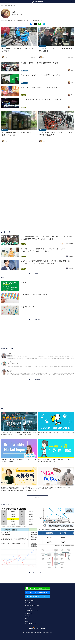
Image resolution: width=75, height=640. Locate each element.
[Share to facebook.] (31, 24)
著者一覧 (10, 5)
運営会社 (27, 603)
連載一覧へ (37, 497)
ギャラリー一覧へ (37, 572)
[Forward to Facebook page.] (37, 592)
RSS (26, 618)
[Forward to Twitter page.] (37, 596)
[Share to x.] (35, 24)
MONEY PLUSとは (30, 600)
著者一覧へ (37, 379)
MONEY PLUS (4, 5)
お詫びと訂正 (28, 621)
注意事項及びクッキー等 (31, 611)
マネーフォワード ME (30, 624)
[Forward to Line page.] (37, 588)
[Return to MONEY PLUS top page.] (37, 1)
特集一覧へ (37, 319)
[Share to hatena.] (44, 24)
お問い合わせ (28, 613)
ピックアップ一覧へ (37, 273)
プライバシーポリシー (31, 608)
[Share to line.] (39, 24)
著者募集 (27, 616)
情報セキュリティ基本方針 (32, 605)
